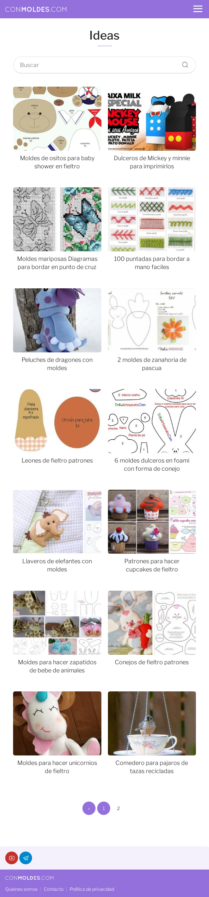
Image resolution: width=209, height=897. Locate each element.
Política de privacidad (92, 889)
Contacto (53, 889)
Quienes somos (21, 889)
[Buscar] (182, 63)
